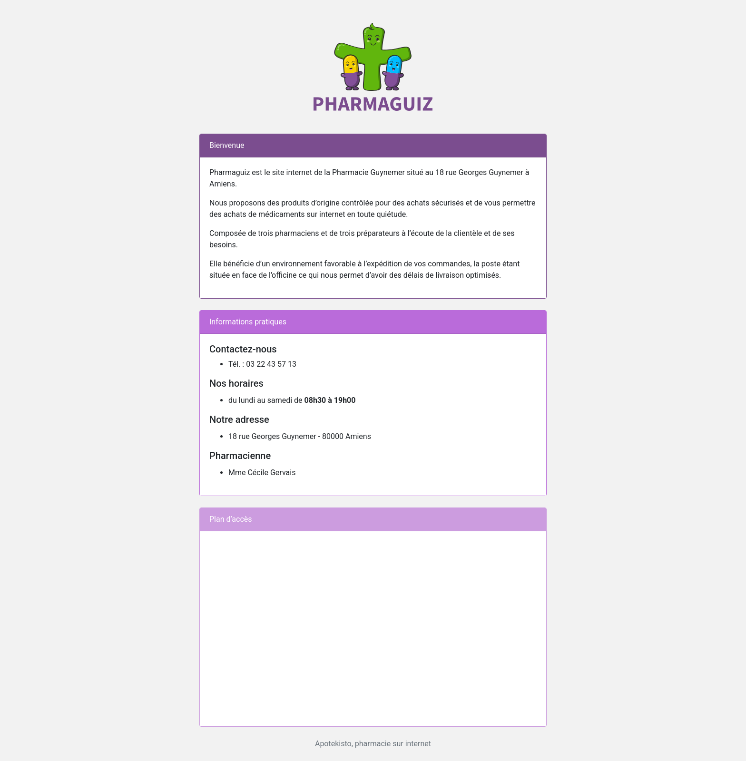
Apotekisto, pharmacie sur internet (373, 743)
